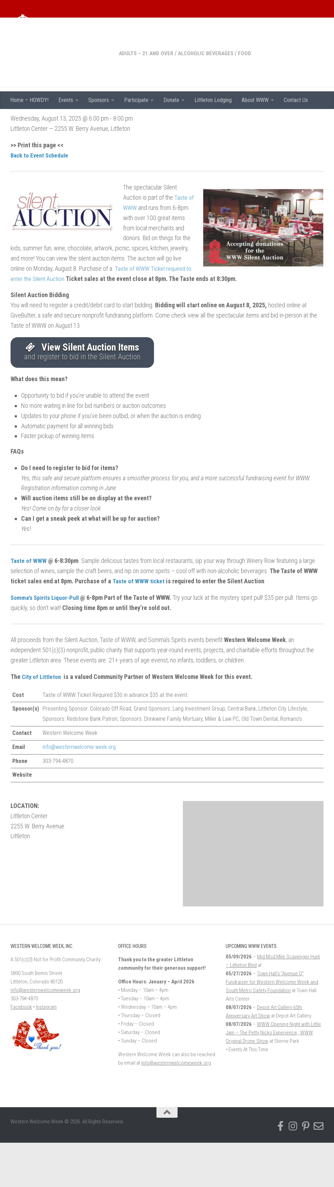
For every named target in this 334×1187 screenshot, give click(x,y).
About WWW (255, 100)
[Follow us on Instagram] (293, 1170)
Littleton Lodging (213, 100)
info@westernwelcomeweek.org (45, 1034)
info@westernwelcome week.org (79, 791)
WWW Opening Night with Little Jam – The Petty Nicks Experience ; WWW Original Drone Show (273, 1077)
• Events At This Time (247, 1094)
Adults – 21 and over (38, 119)
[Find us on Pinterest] (306, 1170)
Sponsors (98, 100)
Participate (136, 100)
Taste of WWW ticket (139, 625)
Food (139, 119)
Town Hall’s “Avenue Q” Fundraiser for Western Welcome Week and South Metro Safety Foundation (272, 1026)
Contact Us (296, 100)
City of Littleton (43, 720)
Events (65, 100)
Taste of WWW (29, 605)
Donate (171, 100)
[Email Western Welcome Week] (318, 1170)
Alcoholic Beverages (99, 119)
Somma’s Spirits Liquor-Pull (47, 641)
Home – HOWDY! (29, 100)
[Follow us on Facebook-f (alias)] (280, 1170)
